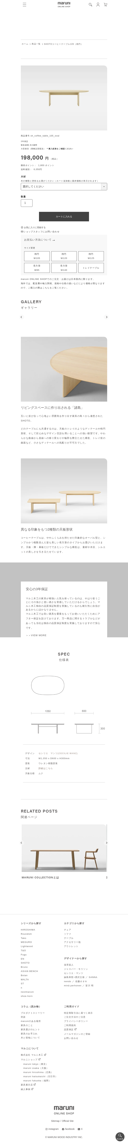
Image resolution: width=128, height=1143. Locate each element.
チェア (67, 929)
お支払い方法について (38, 239)
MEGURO (26, 942)
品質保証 (69, 1029)
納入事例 (25, 1089)
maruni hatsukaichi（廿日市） (40, 1076)
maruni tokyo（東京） (35, 1064)
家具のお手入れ (29, 1033)
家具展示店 (27, 1085)
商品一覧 (36, 44)
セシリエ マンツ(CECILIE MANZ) (58, 753)
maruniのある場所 (31, 1021)
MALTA (25, 979)
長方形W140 (64, 267)
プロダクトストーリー (33, 1013)
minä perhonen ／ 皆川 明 (79, 985)
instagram (53, 1129)
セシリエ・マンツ (73, 973)
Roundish (26, 934)
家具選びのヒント (30, 1029)
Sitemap (55, 1121)
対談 (23, 1017)
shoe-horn (27, 996)
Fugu (24, 954)
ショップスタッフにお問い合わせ (40, 231)
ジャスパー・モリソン (76, 969)
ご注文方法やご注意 (75, 1017)
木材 (23, 176)
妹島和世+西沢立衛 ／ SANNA (80, 977)
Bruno (24, 967)
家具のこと (27, 1025)
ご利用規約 (70, 1025)
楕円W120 (64, 256)
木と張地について (30, 1038)
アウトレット (71, 946)
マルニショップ (29, 1059)
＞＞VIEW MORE (36, 635)
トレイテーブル (91, 268)
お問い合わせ (71, 1038)
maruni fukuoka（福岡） (37, 1080)
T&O (23, 950)
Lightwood (27, 946)
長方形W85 (36, 267)
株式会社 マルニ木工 (32, 1055)
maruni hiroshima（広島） (38, 1072)
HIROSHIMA (28, 929)
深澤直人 (69, 965)
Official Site (68, 1121)
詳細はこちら (45, 768)
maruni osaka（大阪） (36, 1068)
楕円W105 (37, 256)
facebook (70, 1129)
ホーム (25, 44)
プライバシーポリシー (76, 1021)
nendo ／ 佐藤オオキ (75, 981)
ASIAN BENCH (29, 971)
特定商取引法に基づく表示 (78, 1013)
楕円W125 (91, 256)
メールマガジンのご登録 (77, 1034)
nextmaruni (27, 992)
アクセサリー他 (72, 942)
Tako (23, 938)
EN (22, 959)
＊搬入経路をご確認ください (59, 149)
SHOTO (25, 963)
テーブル (69, 938)
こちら (46, 288)
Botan (24, 975)
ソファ (67, 934)
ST (22, 983)
